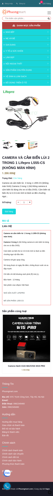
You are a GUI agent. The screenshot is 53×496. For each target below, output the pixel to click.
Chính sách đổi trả (10, 457)
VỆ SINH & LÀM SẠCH (15, 76)
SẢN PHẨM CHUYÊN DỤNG (18, 70)
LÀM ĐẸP (9, 57)
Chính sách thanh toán (12, 450)
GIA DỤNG (10, 45)
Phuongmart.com (25, 489)
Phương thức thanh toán (13, 464)
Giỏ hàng (45, 3)
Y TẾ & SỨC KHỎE (13, 51)
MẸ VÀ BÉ (9, 38)
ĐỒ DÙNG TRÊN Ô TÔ (15, 82)
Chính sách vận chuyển (13, 454)
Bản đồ (5, 435)
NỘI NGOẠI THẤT (13, 64)
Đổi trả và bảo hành (11, 429)
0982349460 (19, 404)
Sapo (47, 489)
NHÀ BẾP (9, 32)
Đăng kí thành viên (10, 432)
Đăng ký (20, 3)
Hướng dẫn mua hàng (12, 422)
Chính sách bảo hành (12, 460)
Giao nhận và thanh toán (13, 425)
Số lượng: (7, 202)
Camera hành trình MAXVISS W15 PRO (26, 366)
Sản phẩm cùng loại (14, 311)
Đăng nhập (7, 3)
